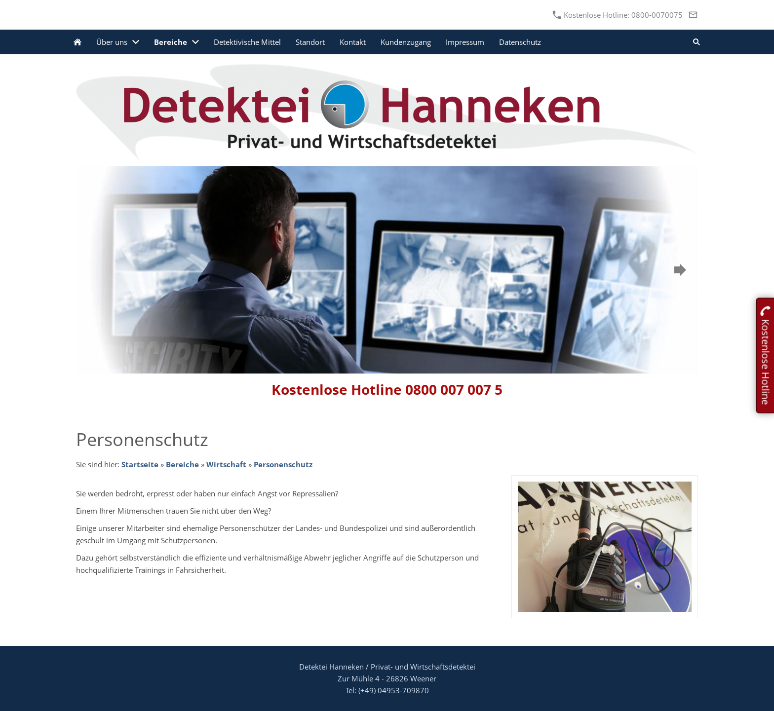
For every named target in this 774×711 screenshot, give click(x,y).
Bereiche (182, 464)
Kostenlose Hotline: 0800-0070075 (617, 15)
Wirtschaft (226, 464)
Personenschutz (283, 464)
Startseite (139, 464)
